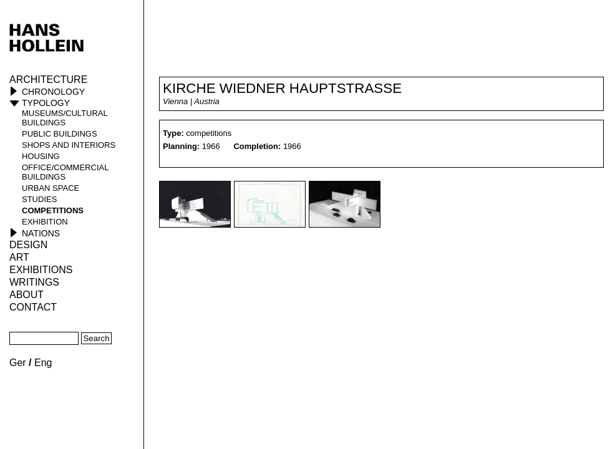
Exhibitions (40, 269)
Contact (33, 307)
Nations (41, 233)
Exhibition (45, 221)
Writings (34, 282)
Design (28, 244)
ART (19, 257)
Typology (46, 103)
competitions (53, 210)
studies (39, 199)
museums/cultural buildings (64, 118)
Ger (17, 362)
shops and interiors (68, 145)
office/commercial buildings (65, 172)
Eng (43, 362)
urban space (50, 188)
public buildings (59, 133)
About (26, 294)
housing (41, 156)
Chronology (53, 92)
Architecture (48, 79)
